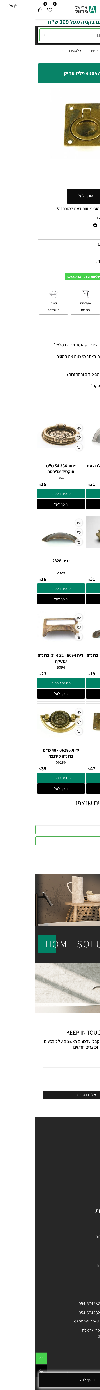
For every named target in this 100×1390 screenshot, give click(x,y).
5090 (75, 667)
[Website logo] (50, 8)
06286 (25, 762)
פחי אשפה (85, 1248)
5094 (26, 667)
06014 (74, 762)
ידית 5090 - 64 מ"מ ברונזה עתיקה (74, 658)
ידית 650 (74, 561)
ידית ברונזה (74, 750)
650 (74, 572)
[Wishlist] (14, 8)
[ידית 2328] (25, 556)
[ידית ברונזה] (74, 735)
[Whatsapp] (6, 1359)
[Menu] (95, 8)
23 (8, 674)
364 (25, 478)
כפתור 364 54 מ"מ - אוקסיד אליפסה (25, 469)
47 (57, 768)
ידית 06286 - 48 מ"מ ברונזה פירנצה (25, 753)
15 (8, 484)
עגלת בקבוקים (82, 1225)
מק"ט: (93, 171)
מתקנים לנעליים (80, 1271)
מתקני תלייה (83, 1260)
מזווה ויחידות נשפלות (76, 1236)
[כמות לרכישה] (84, 196)
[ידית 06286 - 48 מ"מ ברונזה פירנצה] (25, 737)
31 (57, 484)
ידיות (89, 1162)
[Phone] (6, 1372)
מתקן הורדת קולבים (77, 1266)
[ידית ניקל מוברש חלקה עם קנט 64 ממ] (74, 446)
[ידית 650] (74, 547)
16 (8, 579)
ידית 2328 (25, 561)
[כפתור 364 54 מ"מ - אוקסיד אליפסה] (25, 446)
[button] (74, 504)
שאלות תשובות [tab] (83, 329)
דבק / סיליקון (82, 1254)
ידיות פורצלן (83, 1168)
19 (57, 674)
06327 (84, 171)
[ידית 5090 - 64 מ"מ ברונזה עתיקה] (74, 651)
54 (95, 181)
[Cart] (4, 8)
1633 (75, 478)
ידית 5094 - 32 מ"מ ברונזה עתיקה (25, 658)
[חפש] (85, 8)
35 (8, 768)
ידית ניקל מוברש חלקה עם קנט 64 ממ (74, 469)
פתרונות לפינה (81, 1231)
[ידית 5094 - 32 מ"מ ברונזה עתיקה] (25, 641)
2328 (26, 572)
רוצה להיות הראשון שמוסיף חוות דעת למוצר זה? (59, 208)
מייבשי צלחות (82, 1242)
